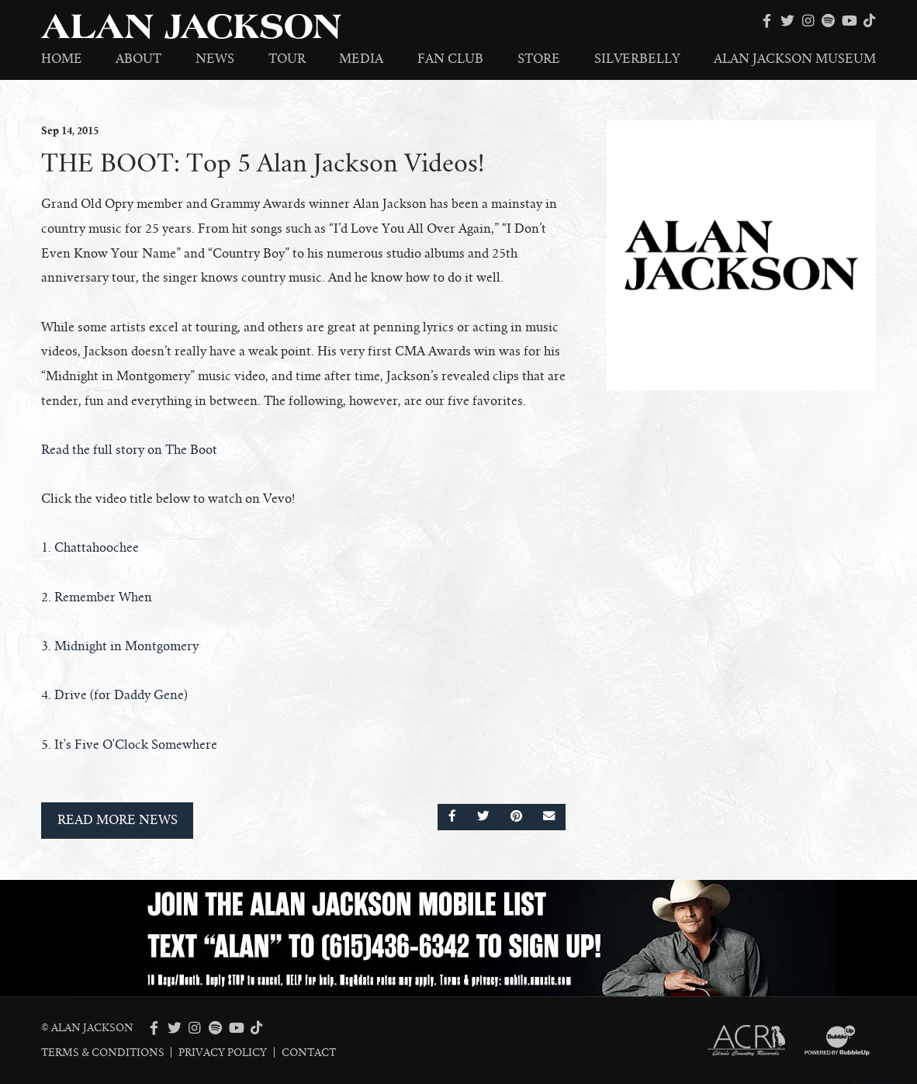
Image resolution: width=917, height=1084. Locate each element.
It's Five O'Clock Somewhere (135, 745)
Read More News (117, 820)
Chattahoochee (96, 548)
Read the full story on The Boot (129, 450)
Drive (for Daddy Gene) (121, 695)
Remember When (103, 597)
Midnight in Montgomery (126, 646)
